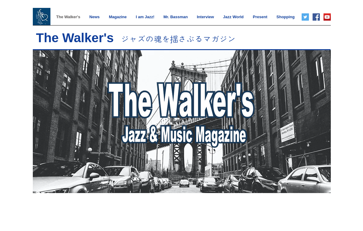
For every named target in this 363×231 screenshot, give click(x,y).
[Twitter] (305, 17)
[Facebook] (316, 17)
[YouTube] (327, 17)
